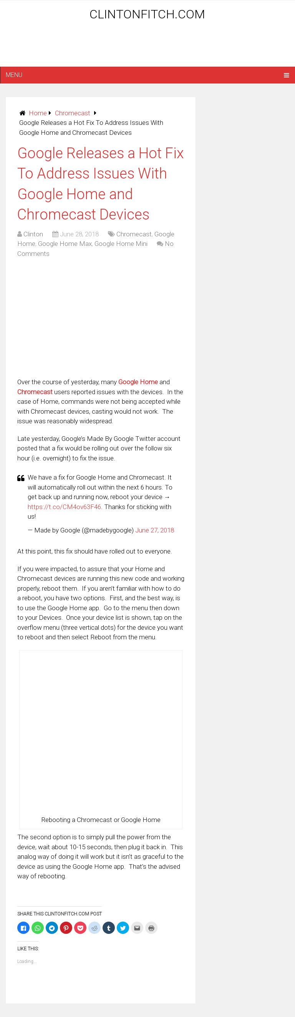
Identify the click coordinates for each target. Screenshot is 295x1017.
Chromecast (72, 113)
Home (38, 113)
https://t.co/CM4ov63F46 (64, 507)
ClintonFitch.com (147, 14)
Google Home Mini (121, 243)
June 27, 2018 (154, 530)
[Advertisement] (147, 46)
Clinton (33, 234)
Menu (14, 75)
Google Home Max (65, 243)
